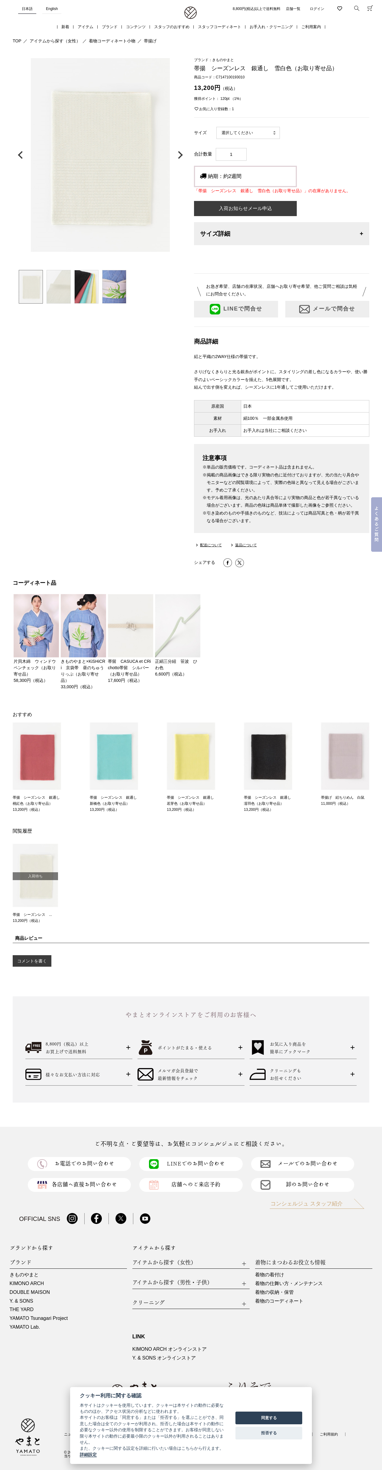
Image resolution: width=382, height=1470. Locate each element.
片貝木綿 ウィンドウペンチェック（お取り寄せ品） (35, 667)
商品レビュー (28, 938)
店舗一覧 (293, 9)
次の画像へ (179, 155)
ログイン (317, 9)
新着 (65, 27)
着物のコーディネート (279, 1301)
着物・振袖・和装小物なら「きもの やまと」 (190, 13)
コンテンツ (136, 27)
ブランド (110, 27)
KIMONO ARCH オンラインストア (169, 1349)
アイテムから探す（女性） (55, 40)
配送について (211, 545)
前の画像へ (22, 155)
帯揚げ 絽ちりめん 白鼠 (342, 797)
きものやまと (24, 1274)
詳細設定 (88, 1454)
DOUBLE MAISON (30, 1292)
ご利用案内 (311, 27)
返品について (246, 545)
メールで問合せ (327, 309)
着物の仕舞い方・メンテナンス (289, 1283)
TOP (17, 40)
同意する (269, 1418)
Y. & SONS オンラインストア (164, 1357)
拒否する (269, 1433)
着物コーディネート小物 (112, 40)
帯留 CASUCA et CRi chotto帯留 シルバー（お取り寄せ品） (131, 667)
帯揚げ (150, 40)
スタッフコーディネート (219, 27)
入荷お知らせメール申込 (245, 208)
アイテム (85, 27)
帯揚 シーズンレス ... (32, 915)
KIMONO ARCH (27, 1283)
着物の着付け (269, 1274)
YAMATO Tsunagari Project (39, 1318)
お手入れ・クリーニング (271, 27)
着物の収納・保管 (274, 1292)
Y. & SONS (21, 1301)
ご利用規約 (329, 1434)
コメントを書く (32, 961)
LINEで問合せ (236, 309)
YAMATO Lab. (25, 1327)
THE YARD (22, 1309)
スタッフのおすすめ (171, 27)
